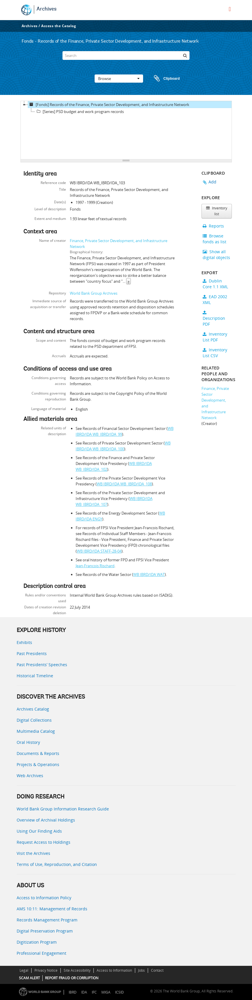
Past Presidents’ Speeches (42, 664)
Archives (47, 9)
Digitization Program (37, 942)
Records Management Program (47, 920)
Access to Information (114, 970)
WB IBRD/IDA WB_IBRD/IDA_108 (124, 484)
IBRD (73, 992)
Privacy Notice (46, 970)
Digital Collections (34, 720)
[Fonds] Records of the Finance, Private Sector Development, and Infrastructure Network (108, 104)
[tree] (126, 130)
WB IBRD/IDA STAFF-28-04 (99, 551)
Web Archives (30, 775)
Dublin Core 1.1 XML (215, 283)
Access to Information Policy (44, 897)
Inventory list (216, 211)
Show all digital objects (216, 254)
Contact (157, 970)
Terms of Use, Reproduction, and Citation (57, 864)
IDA (84, 992)
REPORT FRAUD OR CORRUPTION (71, 977)
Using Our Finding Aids (39, 831)
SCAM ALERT (29, 977)
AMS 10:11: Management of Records (52, 909)
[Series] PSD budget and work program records (79, 111)
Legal (24, 970)
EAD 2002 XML (215, 299)
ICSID (119, 992)
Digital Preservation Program (45, 931)
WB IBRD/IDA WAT (149, 574)
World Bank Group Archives (93, 293)
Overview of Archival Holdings (46, 820)
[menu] (229, 9)
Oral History (28, 742)
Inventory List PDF (215, 337)
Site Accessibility (77, 970)
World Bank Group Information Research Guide (63, 809)
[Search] (125, 55)
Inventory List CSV (215, 352)
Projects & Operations (38, 764)
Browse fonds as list (214, 238)
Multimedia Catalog (36, 731)
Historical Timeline (35, 675)
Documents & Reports (38, 753)
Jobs (141, 970)
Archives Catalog (33, 709)
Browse (119, 78)
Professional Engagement (41, 953)
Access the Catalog (58, 25)
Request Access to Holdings (43, 842)
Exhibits (24, 642)
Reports (213, 226)
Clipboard (164, 79)
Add (212, 182)
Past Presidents (32, 653)
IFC (94, 992)
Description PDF (214, 318)
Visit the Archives (33, 853)
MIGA (105, 992)
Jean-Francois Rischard (95, 565)
